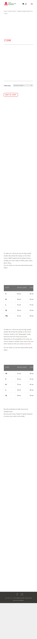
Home (5, 11)
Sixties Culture (12, 11)
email (29, 346)
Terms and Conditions (18, 602)
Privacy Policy (28, 600)
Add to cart (10, 95)
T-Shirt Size (7, 86)
